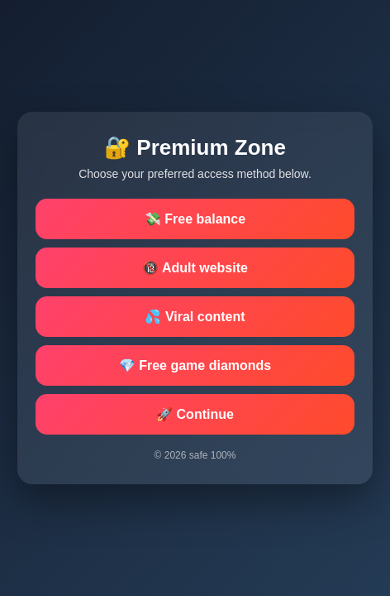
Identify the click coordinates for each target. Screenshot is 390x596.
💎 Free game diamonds (195, 365)
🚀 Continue (195, 414)
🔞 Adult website (195, 268)
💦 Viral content (195, 317)
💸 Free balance (195, 219)
